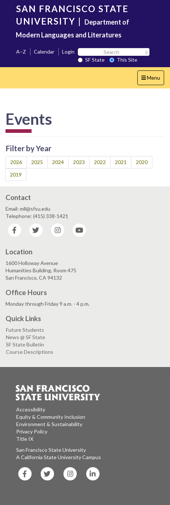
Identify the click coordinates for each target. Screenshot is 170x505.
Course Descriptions (29, 352)
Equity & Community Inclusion (50, 417)
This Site (123, 60)
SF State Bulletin (25, 344)
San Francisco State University (51, 450)
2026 (16, 162)
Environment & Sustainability (49, 424)
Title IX (24, 439)
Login (68, 51)
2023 (79, 162)
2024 (58, 162)
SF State (91, 60)
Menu (152, 79)
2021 (121, 162)
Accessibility (30, 409)
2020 (142, 162)
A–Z (21, 51)
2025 (37, 162)
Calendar (44, 51)
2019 (16, 174)
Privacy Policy (31, 431)
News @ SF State (25, 337)
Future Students (25, 330)
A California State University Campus (58, 457)
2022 (100, 162)
